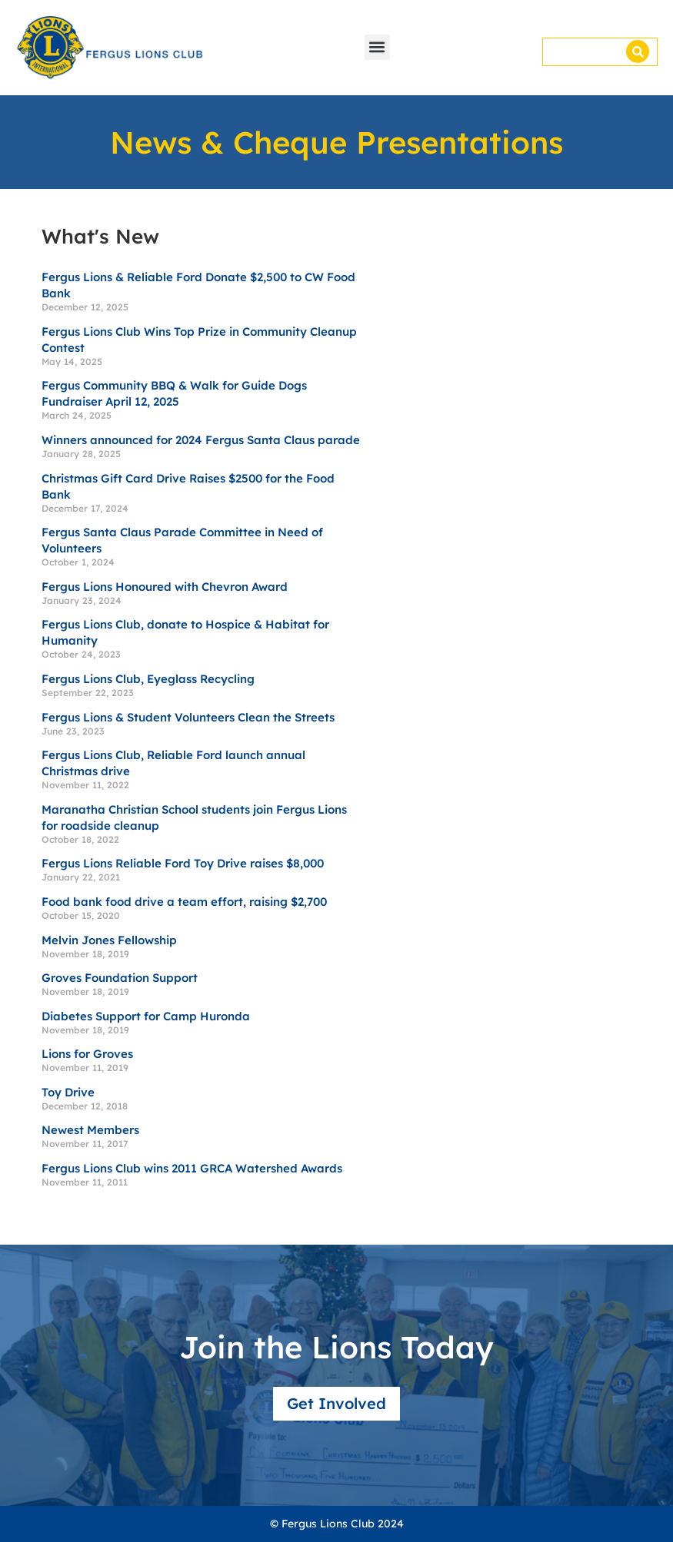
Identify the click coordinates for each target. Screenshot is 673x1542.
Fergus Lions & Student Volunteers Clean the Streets (188, 717)
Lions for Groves (87, 1053)
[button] (377, 47)
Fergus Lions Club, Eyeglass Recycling (148, 679)
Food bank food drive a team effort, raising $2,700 (184, 901)
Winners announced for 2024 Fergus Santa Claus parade (201, 440)
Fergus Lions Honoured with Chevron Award (165, 586)
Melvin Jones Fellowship (109, 940)
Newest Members (90, 1130)
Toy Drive (68, 1092)
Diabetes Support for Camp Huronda (146, 1016)
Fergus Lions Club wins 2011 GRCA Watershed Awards (192, 1168)
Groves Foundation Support (120, 977)
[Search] (637, 51)
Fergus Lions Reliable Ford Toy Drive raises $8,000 (183, 863)
